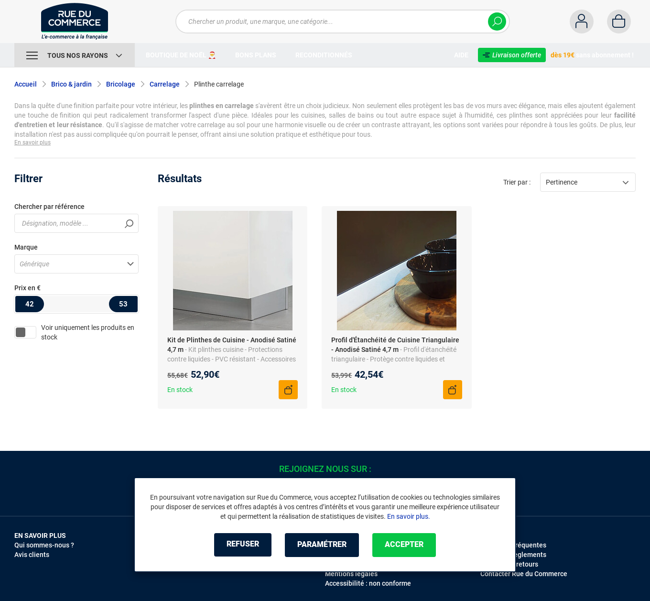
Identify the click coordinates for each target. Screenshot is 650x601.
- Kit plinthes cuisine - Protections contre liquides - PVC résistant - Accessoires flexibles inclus (231, 359)
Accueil (25, 84)
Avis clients (31, 554)
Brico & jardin (71, 84)
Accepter (406, 544)
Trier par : (517, 182)
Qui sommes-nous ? (44, 545)
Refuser (241, 544)
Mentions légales (351, 574)
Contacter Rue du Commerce (523, 574)
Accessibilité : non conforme (368, 583)
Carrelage (165, 84)
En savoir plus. (408, 516)
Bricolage (120, 84)
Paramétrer (322, 544)
